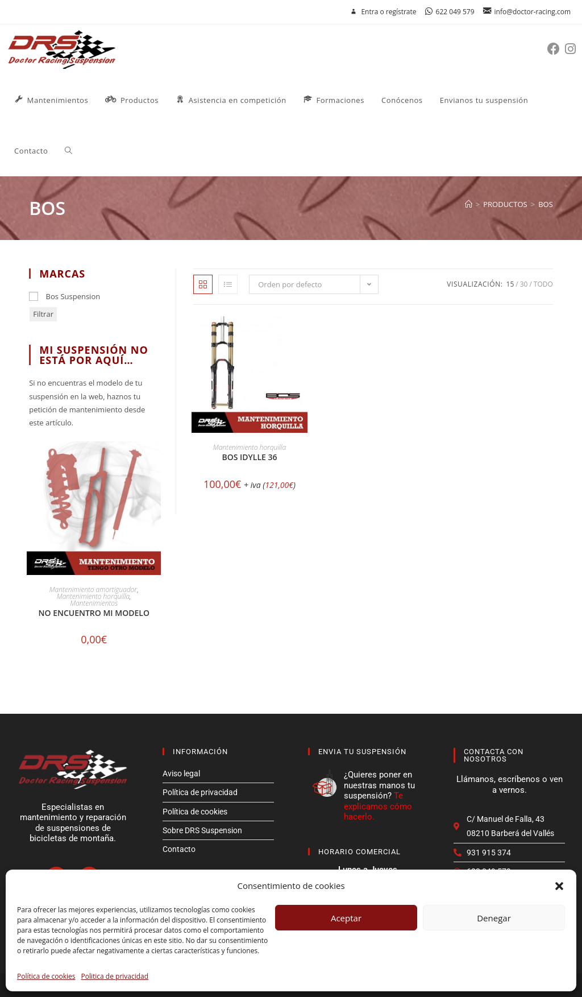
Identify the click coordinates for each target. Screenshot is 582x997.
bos (545, 204)
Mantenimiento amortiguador (93, 589)
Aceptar (346, 918)
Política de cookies (46, 976)
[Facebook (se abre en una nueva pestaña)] (556, 48)
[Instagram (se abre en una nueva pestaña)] (573, 48)
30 (524, 284)
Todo (543, 284)
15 (510, 284)
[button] (559, 886)
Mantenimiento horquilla (249, 447)
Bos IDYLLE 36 (249, 457)
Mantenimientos (94, 603)
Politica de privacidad (115, 976)
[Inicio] (468, 204)
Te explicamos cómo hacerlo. (378, 806)
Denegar (494, 918)
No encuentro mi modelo (94, 612)
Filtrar (43, 314)
